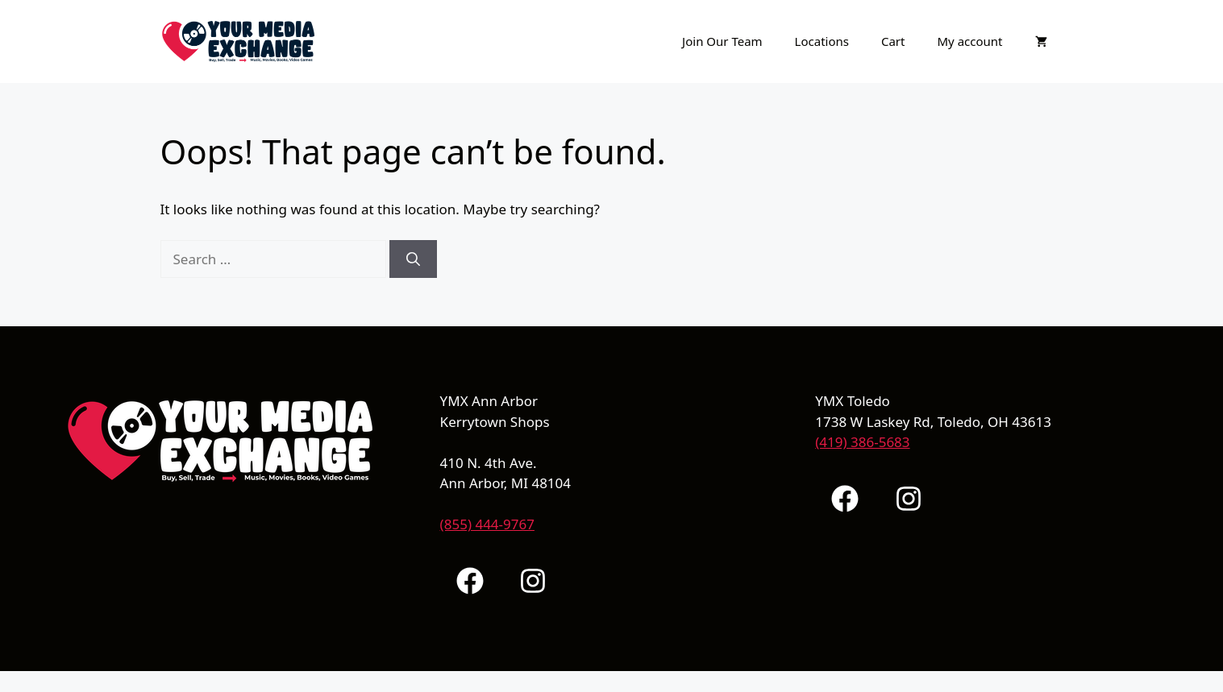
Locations (822, 41)
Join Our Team (722, 41)
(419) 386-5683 (862, 442)
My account (969, 41)
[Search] (413, 259)
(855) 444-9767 (487, 524)
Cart (893, 41)
